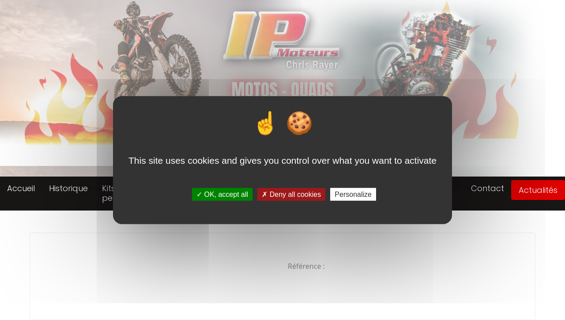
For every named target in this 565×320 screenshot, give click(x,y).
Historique (68, 188)
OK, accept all (222, 194)
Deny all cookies (291, 194)
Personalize (353, 194)
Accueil (21, 188)
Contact (487, 188)
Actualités (538, 190)
